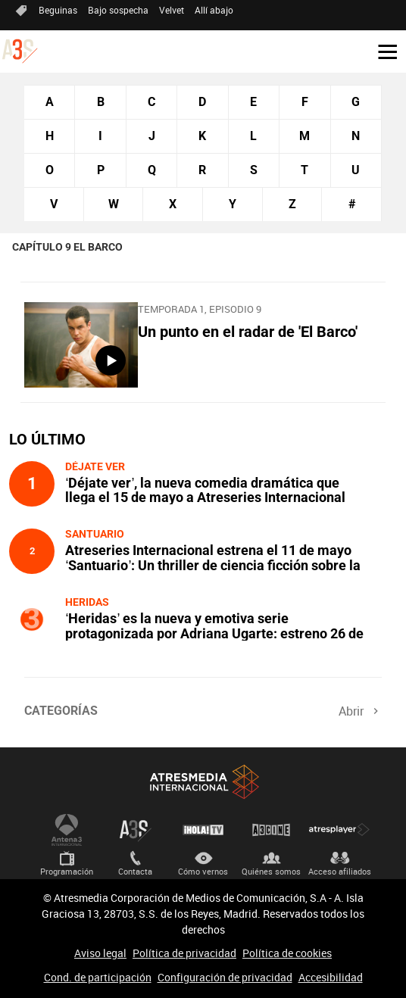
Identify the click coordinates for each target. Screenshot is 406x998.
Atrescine (271, 830)
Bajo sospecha (118, 10)
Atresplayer (339, 830)
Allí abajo (214, 10)
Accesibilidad (330, 977)
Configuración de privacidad (225, 977)
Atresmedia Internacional (203, 781)
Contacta (135, 871)
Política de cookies (287, 953)
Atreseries (135, 830)
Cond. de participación (97, 977)
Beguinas (58, 10)
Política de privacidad (184, 953)
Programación (66, 871)
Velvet (171, 10)
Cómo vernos (203, 871)
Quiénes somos (271, 871)
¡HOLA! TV (203, 830)
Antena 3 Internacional (66, 830)
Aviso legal (100, 953)
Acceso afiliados (339, 871)
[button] (382, 50)
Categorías (61, 710)
